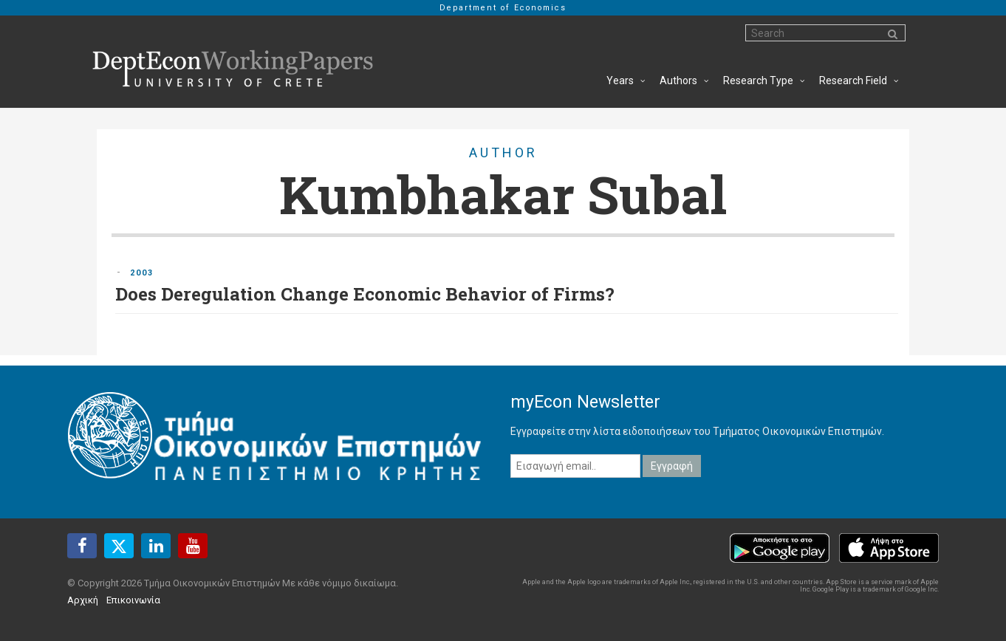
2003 (142, 273)
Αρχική (82, 600)
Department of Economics (503, 8)
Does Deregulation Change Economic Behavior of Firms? (365, 294)
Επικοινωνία (133, 600)
